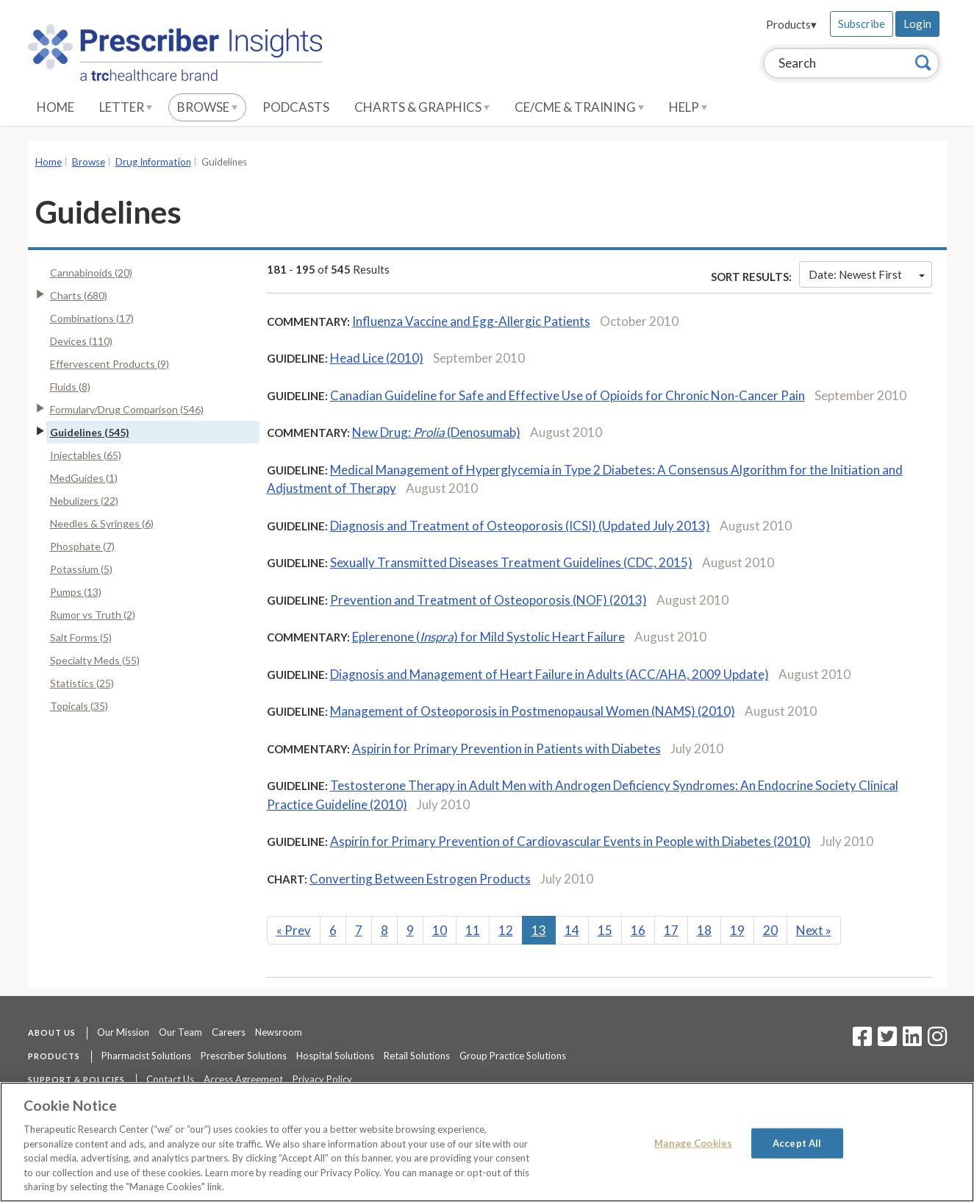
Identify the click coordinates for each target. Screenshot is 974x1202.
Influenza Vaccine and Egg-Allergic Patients (471, 321)
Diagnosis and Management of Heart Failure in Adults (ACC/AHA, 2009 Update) (549, 674)
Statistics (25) (82, 683)
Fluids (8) (70, 386)
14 (572, 930)
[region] (487, 1142)
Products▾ (791, 24)
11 (472, 930)
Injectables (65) (85, 455)
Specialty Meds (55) (95, 660)
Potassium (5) (81, 569)
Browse (207, 107)
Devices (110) (81, 341)
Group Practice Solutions (512, 1055)
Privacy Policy (322, 1079)
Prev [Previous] (293, 930)
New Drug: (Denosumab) (436, 432)
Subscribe (861, 23)
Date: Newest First (867, 274)
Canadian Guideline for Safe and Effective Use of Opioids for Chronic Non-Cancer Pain (567, 395)
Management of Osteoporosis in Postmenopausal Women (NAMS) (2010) (532, 711)
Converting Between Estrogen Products (420, 878)
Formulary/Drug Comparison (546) (127, 409)
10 (439, 930)
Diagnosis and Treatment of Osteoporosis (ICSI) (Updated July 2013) (520, 525)
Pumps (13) (75, 592)
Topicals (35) (79, 706)
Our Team (180, 1032)
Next (813, 930)
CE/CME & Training (579, 107)
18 (704, 930)
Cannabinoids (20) (91, 272)
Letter (125, 107)
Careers (229, 1032)
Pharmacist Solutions (146, 1055)
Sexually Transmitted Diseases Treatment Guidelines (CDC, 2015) (511, 562)
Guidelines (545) (89, 432)
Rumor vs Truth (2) (92, 614)
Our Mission (123, 1032)
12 (505, 930)
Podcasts (295, 107)
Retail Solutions (417, 1055)
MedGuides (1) (84, 478)
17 (671, 930)
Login (917, 23)
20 (770, 930)
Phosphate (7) (82, 546)
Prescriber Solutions (244, 1055)
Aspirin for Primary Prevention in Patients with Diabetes (506, 748)
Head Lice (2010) (376, 358)
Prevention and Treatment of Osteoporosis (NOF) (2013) (488, 600)
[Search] (923, 62)
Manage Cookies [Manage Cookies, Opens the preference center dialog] (693, 1142)
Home (55, 107)
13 (538, 930)
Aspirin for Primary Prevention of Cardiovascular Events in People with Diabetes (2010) (570, 841)
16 (638, 930)
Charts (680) (78, 295)
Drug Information (153, 162)
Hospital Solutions (335, 1055)
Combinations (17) (92, 318)
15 (605, 930)
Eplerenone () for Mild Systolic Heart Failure (488, 636)
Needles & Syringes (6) (102, 523)
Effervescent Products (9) (109, 364)
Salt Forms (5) (81, 637)
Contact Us (170, 1079)
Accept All (797, 1142)
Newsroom (278, 1032)
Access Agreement (243, 1079)
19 (737, 930)
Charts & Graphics (422, 107)
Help (688, 107)
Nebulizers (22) (84, 500)
